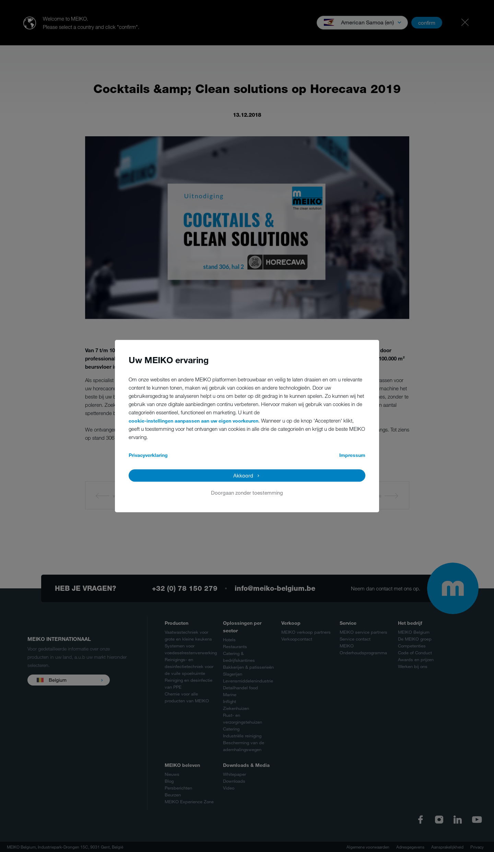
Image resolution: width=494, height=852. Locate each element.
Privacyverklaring (148, 455)
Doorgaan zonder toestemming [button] (247, 493)
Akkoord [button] (243, 475)
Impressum (352, 455)
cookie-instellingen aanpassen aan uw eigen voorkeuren (193, 421)
